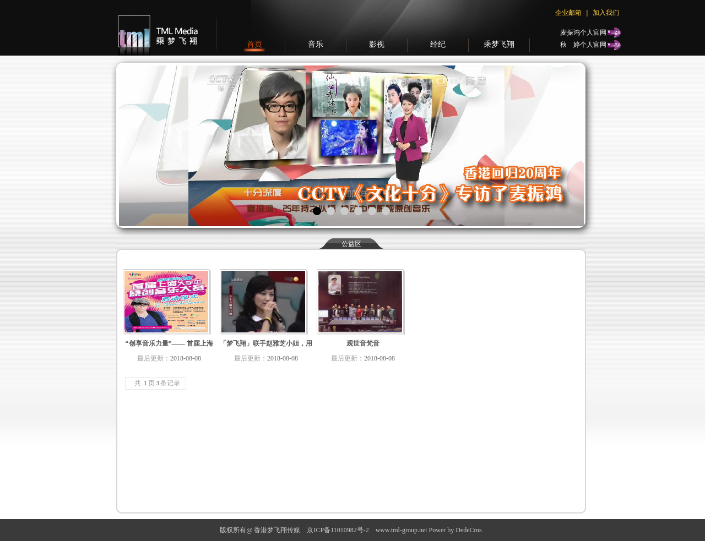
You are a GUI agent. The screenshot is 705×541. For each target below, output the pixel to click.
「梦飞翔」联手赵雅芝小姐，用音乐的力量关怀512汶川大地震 (266, 346)
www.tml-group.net (401, 530)
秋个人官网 (583, 44)
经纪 (438, 44)
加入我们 (606, 12)
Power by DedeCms (455, 530)
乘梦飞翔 (499, 44)
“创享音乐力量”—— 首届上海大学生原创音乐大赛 (169, 346)
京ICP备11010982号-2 (337, 530)
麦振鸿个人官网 (583, 32)
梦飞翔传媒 (155, 28)
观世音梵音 (362, 343)
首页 (254, 44)
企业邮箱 (568, 13)
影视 (376, 44)
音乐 (315, 44)
